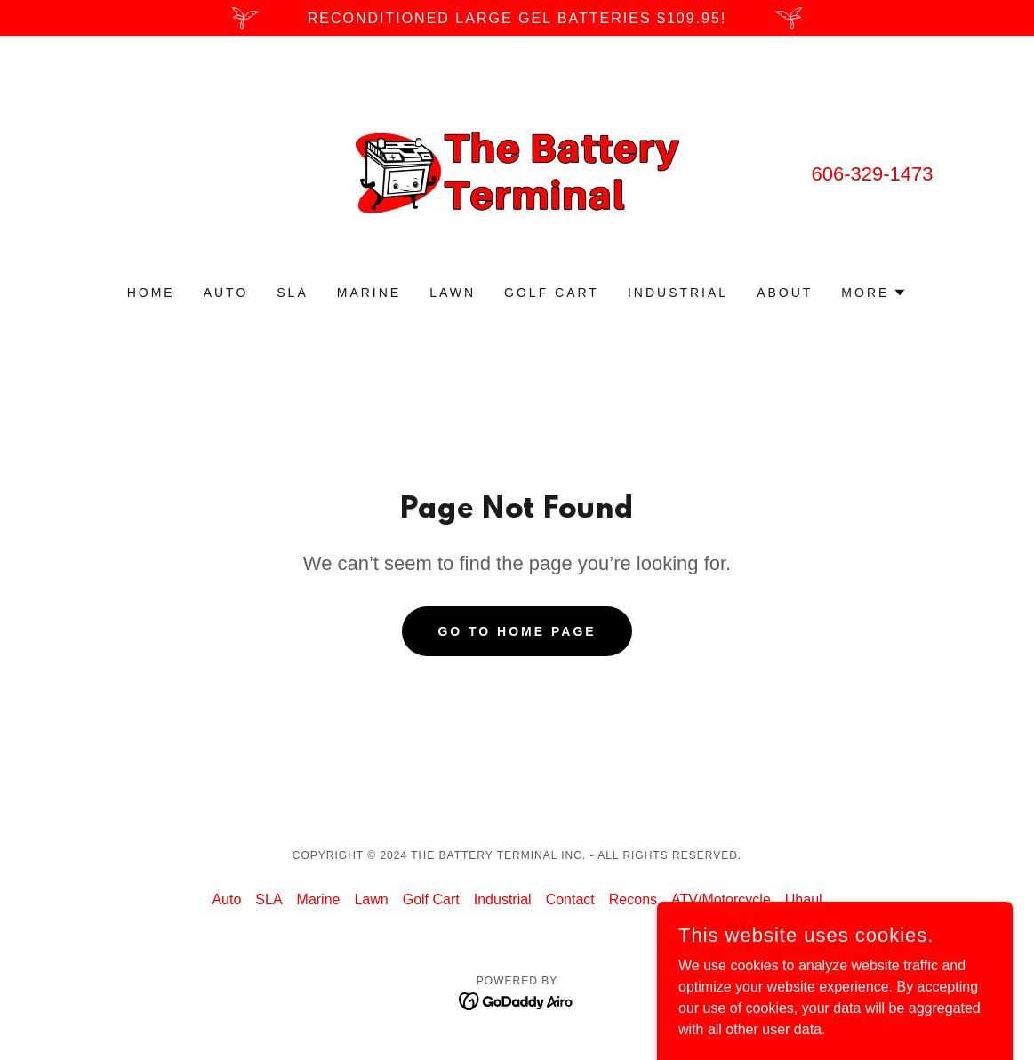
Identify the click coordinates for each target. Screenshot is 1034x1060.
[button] (874, 292)
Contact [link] (570, 899)
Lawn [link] (452, 292)
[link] (516, 172)
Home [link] (151, 292)
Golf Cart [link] (551, 292)
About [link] (785, 292)
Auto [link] (226, 292)
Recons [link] (633, 899)
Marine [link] (369, 292)
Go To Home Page (516, 631)
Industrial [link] (678, 292)
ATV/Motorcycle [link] (721, 899)
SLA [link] (292, 292)
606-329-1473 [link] (872, 174)
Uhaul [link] (803, 899)
